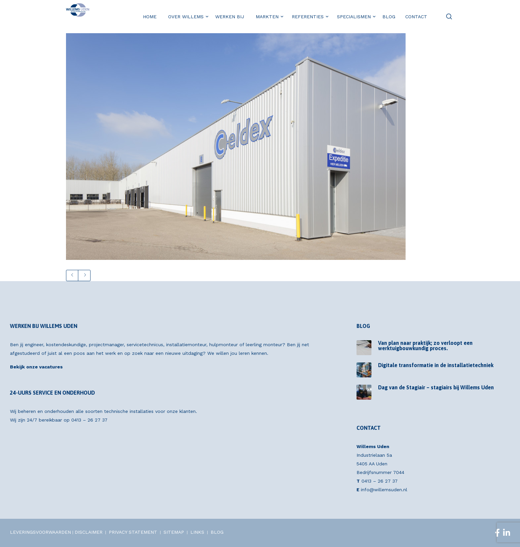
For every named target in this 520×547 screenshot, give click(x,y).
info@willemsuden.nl (384, 489)
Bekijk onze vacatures (36, 366)
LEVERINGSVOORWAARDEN (40, 532)
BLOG (217, 532)
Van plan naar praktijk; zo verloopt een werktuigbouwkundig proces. (425, 345)
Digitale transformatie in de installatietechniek (435, 365)
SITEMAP (173, 532)
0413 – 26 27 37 (89, 420)
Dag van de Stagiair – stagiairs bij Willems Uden (436, 387)
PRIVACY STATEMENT (133, 532)
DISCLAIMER (88, 532)
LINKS (197, 532)
